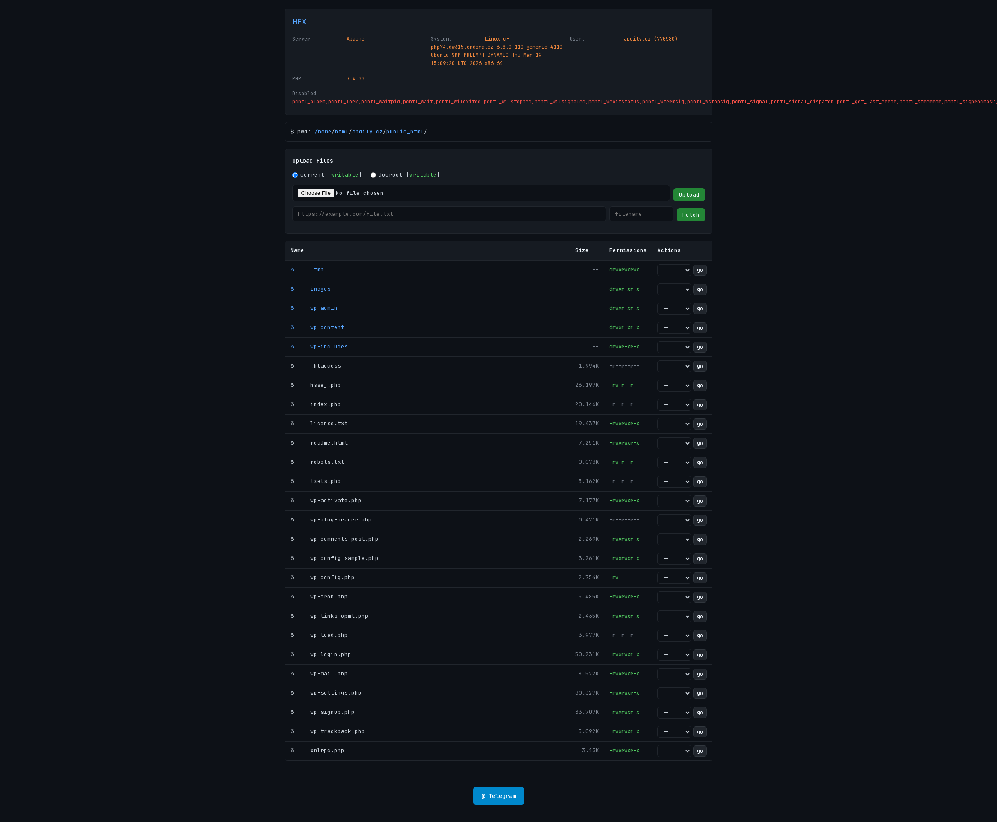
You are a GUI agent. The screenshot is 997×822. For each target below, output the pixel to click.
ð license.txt (319, 423)
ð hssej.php (316, 385)
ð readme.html (319, 442)
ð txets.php (316, 481)
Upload (689, 194)
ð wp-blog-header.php (331, 519)
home (325, 131)
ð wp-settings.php (326, 692)
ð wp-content (317, 327)
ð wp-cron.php (319, 596)
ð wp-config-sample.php (335, 558)
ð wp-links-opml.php (329, 615)
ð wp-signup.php (323, 712)
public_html (405, 131)
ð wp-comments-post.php (335, 538)
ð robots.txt (317, 462)
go (700, 270)
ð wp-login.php (321, 654)
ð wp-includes (319, 346)
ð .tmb (307, 269)
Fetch (691, 214)
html (342, 131)
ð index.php (316, 404)
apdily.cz (367, 131)
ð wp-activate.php (326, 500)
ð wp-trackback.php (328, 731)
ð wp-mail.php (319, 673)
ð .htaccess (316, 365)
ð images (311, 288)
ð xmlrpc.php (317, 750)
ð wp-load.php (319, 635)
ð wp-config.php (323, 577)
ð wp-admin (314, 308)
